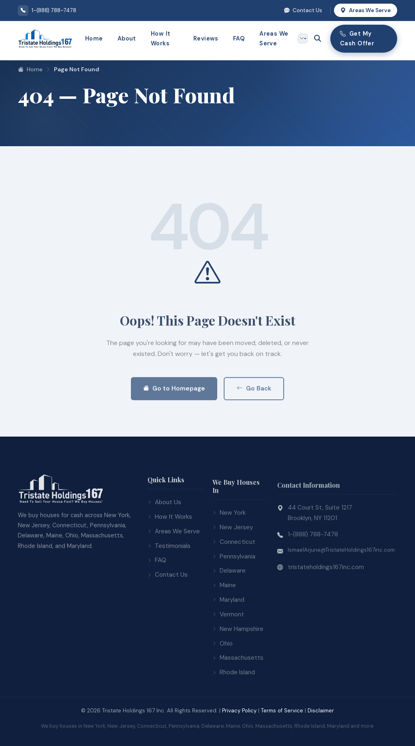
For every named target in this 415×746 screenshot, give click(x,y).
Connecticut (233, 564)
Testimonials (169, 565)
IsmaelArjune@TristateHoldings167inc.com (341, 574)
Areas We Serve (365, 10)
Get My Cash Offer (357, 38)
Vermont (228, 637)
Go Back (254, 413)
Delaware (229, 593)
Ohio (222, 665)
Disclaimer (321, 710)
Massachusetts (237, 680)
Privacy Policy (239, 710)
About (127, 38)
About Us (164, 522)
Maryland (228, 622)
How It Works (161, 38)
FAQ (239, 38)
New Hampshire (237, 651)
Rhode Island (233, 695)
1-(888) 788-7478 (313, 559)
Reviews (205, 38)
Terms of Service (282, 710)
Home (94, 38)
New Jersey (232, 550)
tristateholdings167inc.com (326, 592)
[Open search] (317, 38)
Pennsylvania (233, 578)
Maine (224, 607)
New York (229, 535)
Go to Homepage (174, 413)
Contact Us (303, 10)
